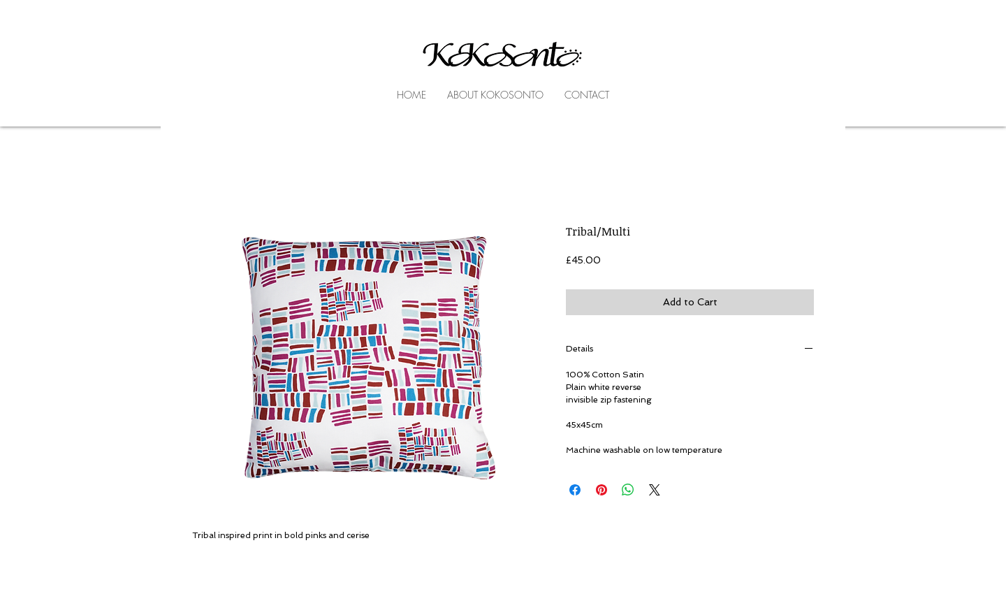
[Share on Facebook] (575, 489)
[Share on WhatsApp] (628, 489)
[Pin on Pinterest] (601, 489)
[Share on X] (654, 489)
